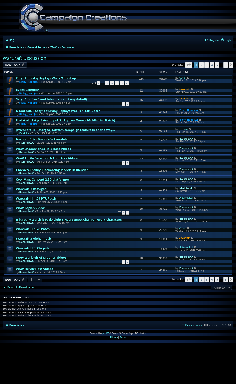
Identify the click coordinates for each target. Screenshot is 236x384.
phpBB (105, 333)
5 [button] (217, 65)
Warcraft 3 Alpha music (33, 238)
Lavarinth (185, 89)
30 (127, 83)
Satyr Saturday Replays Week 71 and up (46, 78)
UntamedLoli (186, 197)
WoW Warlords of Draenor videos (41, 257)
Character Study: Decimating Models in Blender (52, 170)
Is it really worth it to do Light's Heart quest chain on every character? (69, 219)
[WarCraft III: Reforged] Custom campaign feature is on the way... (65, 130)
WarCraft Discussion (24, 58)
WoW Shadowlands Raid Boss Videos (43, 149)
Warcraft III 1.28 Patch (33, 229)
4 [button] (212, 65)
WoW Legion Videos (31, 208)
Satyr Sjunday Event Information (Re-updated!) (51, 99)
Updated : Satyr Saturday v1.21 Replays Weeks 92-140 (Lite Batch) (65, 120)
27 (112, 83)
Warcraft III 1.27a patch (33, 248)
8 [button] (225, 65)
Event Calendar (27, 90)
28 (117, 83)
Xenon (182, 77)
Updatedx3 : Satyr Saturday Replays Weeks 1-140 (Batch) (59, 111)
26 (107, 83)
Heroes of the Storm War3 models (41, 139)
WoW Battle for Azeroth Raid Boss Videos (47, 158)
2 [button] (201, 65)
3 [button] (206, 65)
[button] (188, 65)
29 (122, 83)
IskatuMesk (186, 188)
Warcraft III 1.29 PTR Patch (36, 198)
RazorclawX (26, 142)
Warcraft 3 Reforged (31, 189)
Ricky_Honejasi (28, 81)
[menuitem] (9, 40)
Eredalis (24, 133)
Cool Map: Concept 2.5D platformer (42, 179)
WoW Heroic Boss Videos (34, 269)
